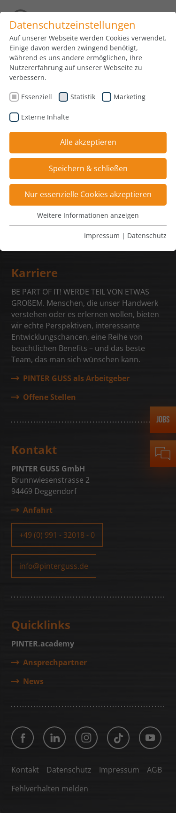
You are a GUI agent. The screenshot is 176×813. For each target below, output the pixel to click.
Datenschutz (147, 235)
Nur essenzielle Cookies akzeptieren (88, 194)
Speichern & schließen (88, 168)
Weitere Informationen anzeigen (88, 215)
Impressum (102, 235)
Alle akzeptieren (88, 142)
